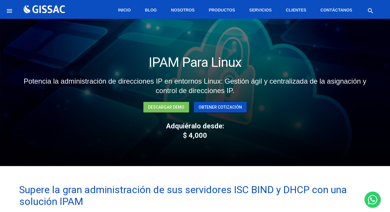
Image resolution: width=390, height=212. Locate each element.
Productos (222, 10)
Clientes (296, 10)
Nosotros (183, 10)
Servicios (260, 10)
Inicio (124, 10)
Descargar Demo (166, 107)
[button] (11, 9)
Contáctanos (336, 10)
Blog (151, 10)
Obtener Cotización (220, 107)
